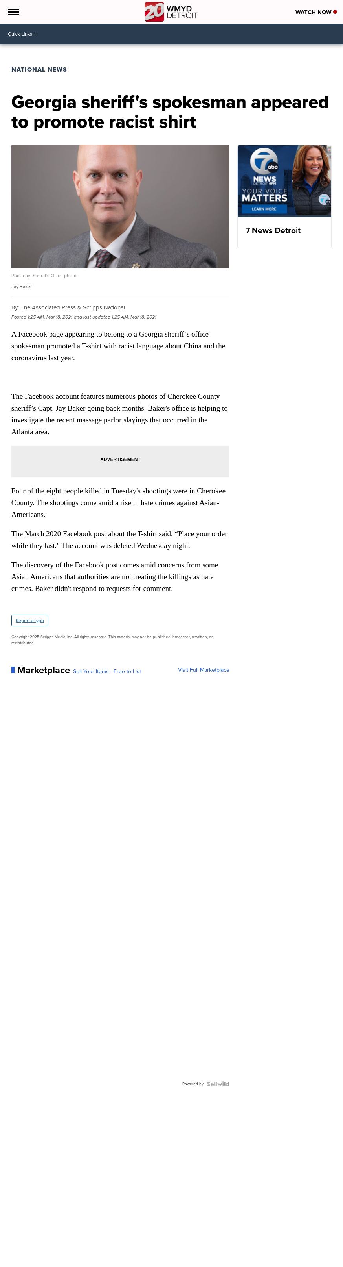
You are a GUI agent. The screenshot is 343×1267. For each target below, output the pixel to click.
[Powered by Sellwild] (218, 1084)
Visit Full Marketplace (203, 670)
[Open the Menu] (13, 12)
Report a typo (30, 620)
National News (39, 69)
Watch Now (316, 12)
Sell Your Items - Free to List (107, 671)
